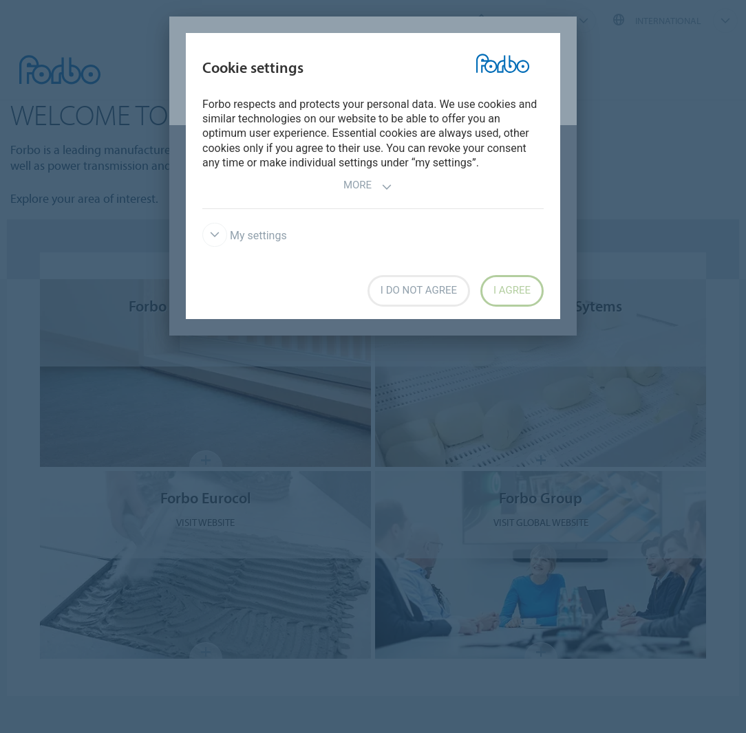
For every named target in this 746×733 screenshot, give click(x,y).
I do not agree (419, 290)
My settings (244, 235)
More (367, 187)
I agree (512, 290)
